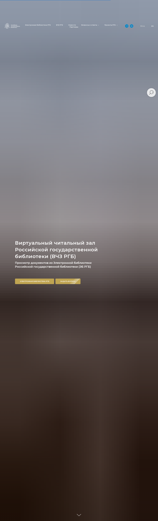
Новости (72, 25)
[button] (142, 26)
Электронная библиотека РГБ (38, 25)
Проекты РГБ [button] (110, 25)
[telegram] (126, 26)
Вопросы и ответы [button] (89, 25)
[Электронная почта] (131, 26)
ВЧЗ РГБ (59, 25)
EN (152, 26)
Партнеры (74, 27)
